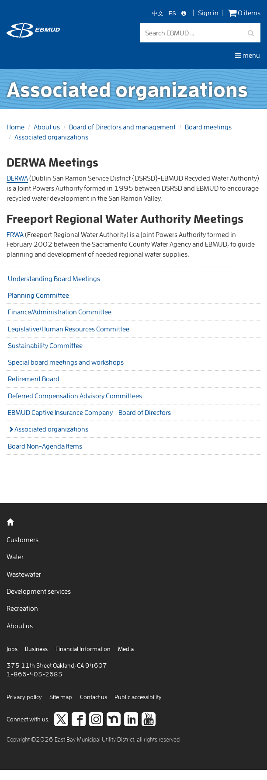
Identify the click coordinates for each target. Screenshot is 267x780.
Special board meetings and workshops (66, 362)
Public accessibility (138, 696)
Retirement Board (33, 379)
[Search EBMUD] (200, 33)
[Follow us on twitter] (61, 720)
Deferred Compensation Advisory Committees (75, 396)
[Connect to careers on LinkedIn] (131, 720)
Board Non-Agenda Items (45, 446)
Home (15, 127)
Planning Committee (38, 295)
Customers (22, 539)
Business (36, 648)
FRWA (15, 234)
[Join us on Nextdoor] (114, 720)
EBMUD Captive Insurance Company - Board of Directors (89, 412)
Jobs (12, 648)
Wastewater (24, 574)
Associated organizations (51, 137)
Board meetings (208, 127)
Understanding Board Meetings (54, 278)
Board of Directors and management (122, 127)
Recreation (22, 608)
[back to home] (33, 35)
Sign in (208, 12)
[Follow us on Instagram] (96, 720)
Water (15, 557)
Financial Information (83, 648)
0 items (244, 13)
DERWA (17, 178)
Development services (39, 591)
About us (47, 127)
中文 (157, 14)
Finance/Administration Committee (59, 312)
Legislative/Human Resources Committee (68, 329)
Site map (60, 696)
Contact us (93, 696)
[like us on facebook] (79, 720)
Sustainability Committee (45, 345)
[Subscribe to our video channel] (149, 720)
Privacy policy (24, 696)
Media (126, 648)
